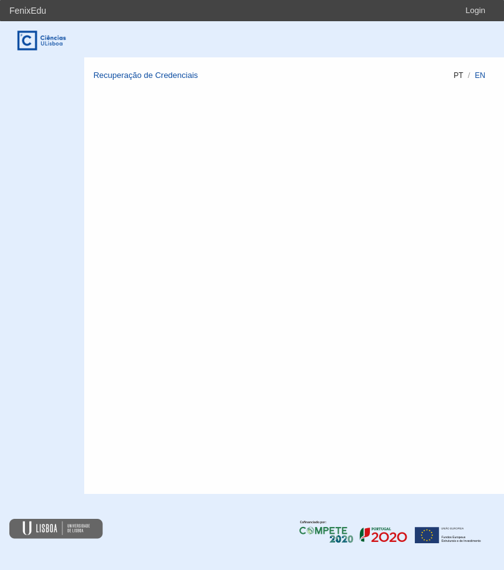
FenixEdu (27, 11)
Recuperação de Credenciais (146, 75)
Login (475, 10)
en (480, 75)
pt (458, 75)
